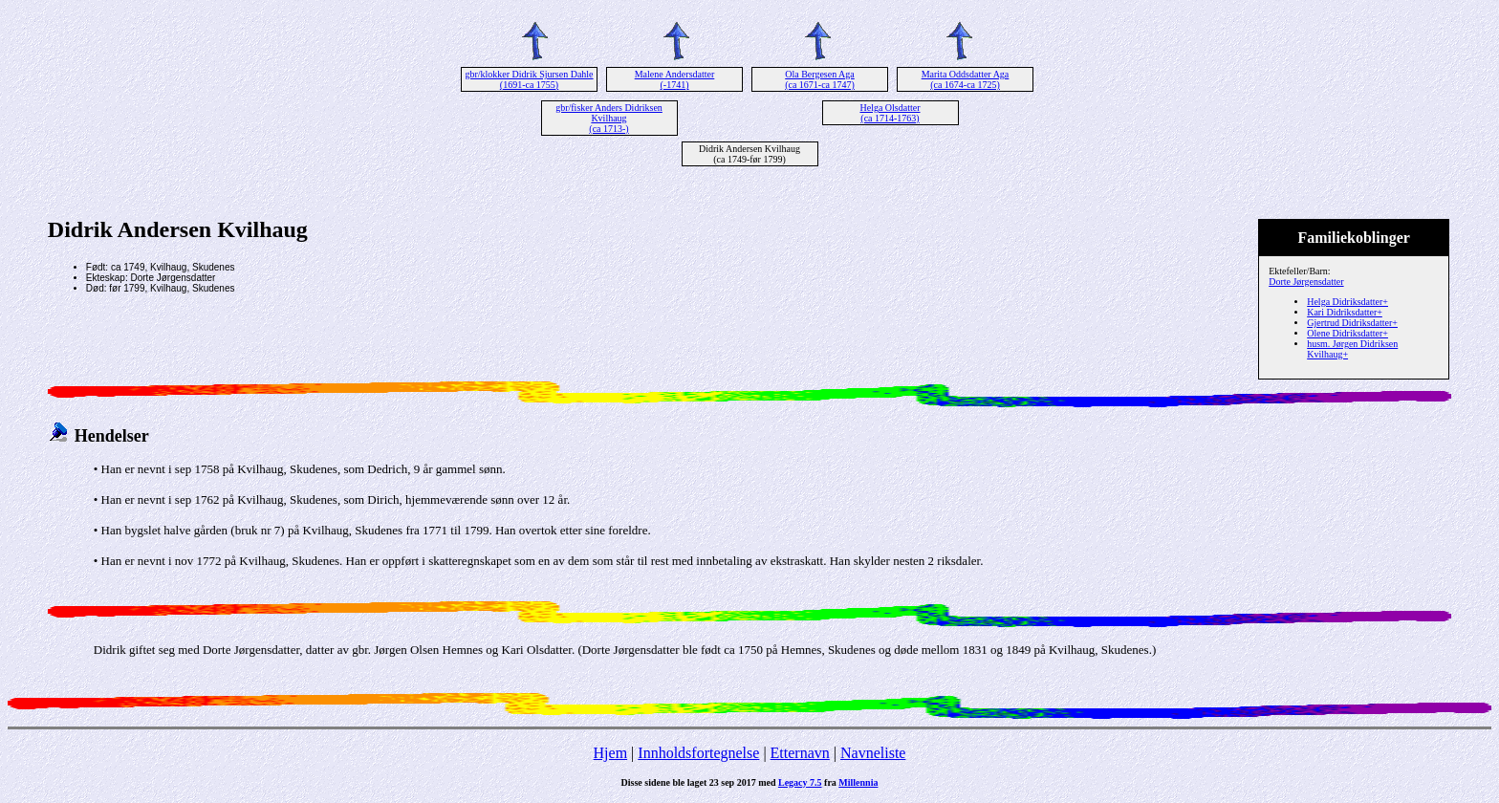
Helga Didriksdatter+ (1347, 301)
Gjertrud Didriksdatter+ (1352, 322)
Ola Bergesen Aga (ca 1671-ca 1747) (820, 79)
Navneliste (872, 753)
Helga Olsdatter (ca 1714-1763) (889, 112)
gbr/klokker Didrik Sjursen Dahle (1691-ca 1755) (529, 79)
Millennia (858, 782)
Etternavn (800, 753)
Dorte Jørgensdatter (1306, 281)
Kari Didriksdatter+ (1344, 312)
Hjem (611, 753)
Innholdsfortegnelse (698, 753)
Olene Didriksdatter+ (1347, 333)
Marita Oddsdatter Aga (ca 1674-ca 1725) (966, 79)
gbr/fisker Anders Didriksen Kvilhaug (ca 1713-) (609, 118)
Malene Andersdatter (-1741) (675, 79)
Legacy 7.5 (800, 782)
